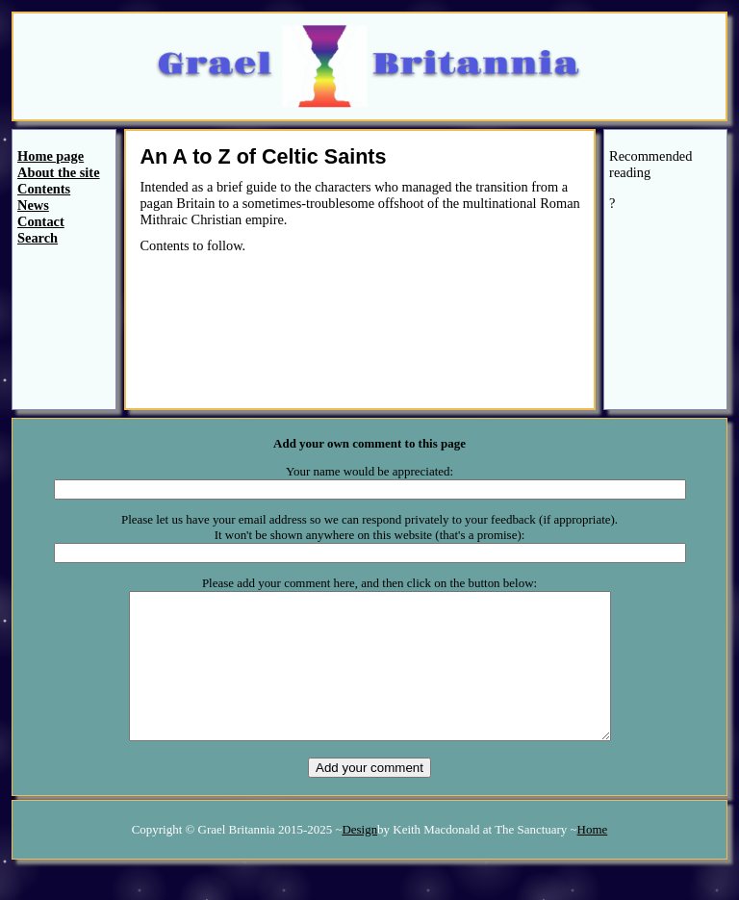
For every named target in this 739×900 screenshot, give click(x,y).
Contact (40, 221)
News (33, 205)
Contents (43, 188)
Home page (50, 156)
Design (359, 858)
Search (37, 237)
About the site (58, 172)
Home (592, 858)
